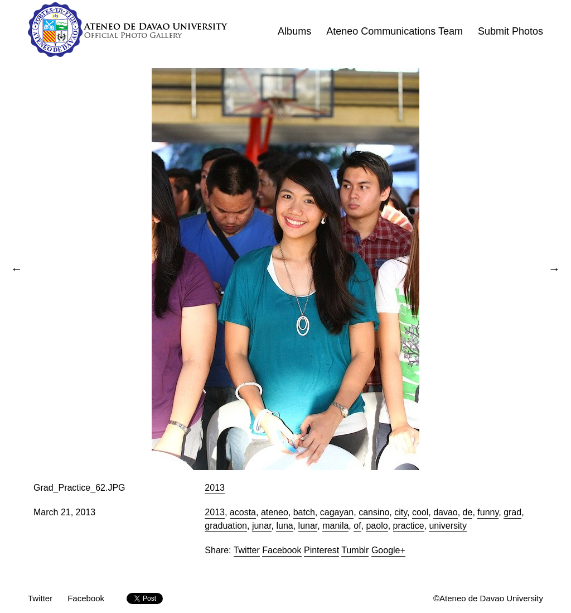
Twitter (247, 550)
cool (420, 512)
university (448, 525)
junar (262, 525)
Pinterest (321, 550)
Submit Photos (510, 31)
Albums (294, 31)
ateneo (274, 512)
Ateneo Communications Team (394, 31)
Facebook (281, 550)
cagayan (337, 512)
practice (408, 525)
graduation (226, 525)
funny (488, 512)
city (400, 512)
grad (512, 512)
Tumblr (355, 550)
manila (335, 525)
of (357, 525)
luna (284, 525)
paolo (377, 525)
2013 (215, 487)
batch (304, 512)
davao (445, 512)
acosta (243, 512)
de (468, 512)
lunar (308, 525)
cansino (374, 512)
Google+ (388, 550)
